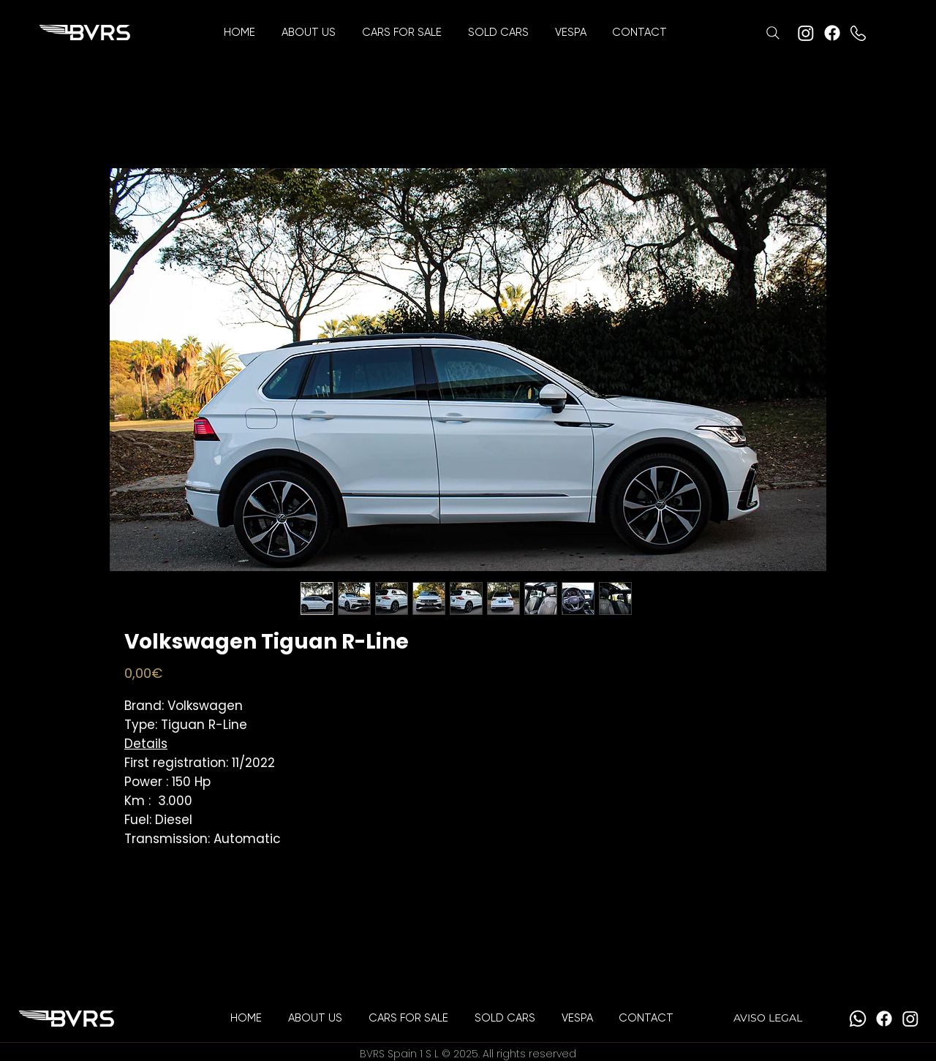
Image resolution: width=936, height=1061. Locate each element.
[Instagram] (806, 33)
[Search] (773, 33)
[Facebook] (832, 33)
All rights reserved (529, 1053)
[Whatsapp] (858, 1018)
